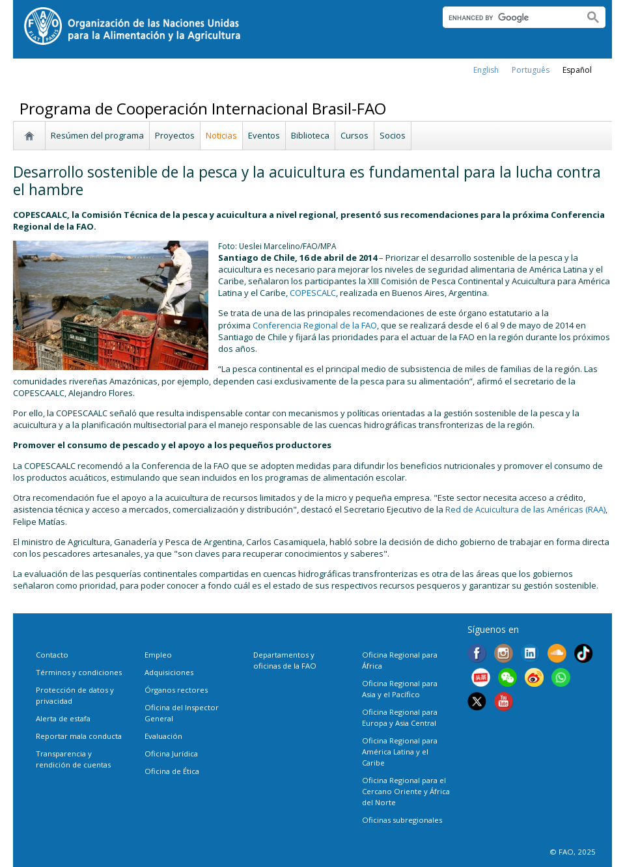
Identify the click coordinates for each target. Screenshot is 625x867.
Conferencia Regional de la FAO (315, 325)
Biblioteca (310, 135)
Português (530, 69)
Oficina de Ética (172, 771)
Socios (393, 135)
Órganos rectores (176, 690)
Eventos (264, 135)
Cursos (354, 135)
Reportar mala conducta (79, 736)
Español (577, 69)
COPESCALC (313, 293)
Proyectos (175, 135)
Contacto (52, 655)
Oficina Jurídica (171, 753)
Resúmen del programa (97, 135)
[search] (508, 17)
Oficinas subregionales (402, 820)
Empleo (158, 655)
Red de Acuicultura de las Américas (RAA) (525, 509)
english (486, 69)
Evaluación (163, 736)
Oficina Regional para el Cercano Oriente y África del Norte (406, 791)
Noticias (221, 135)
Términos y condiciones (79, 672)
